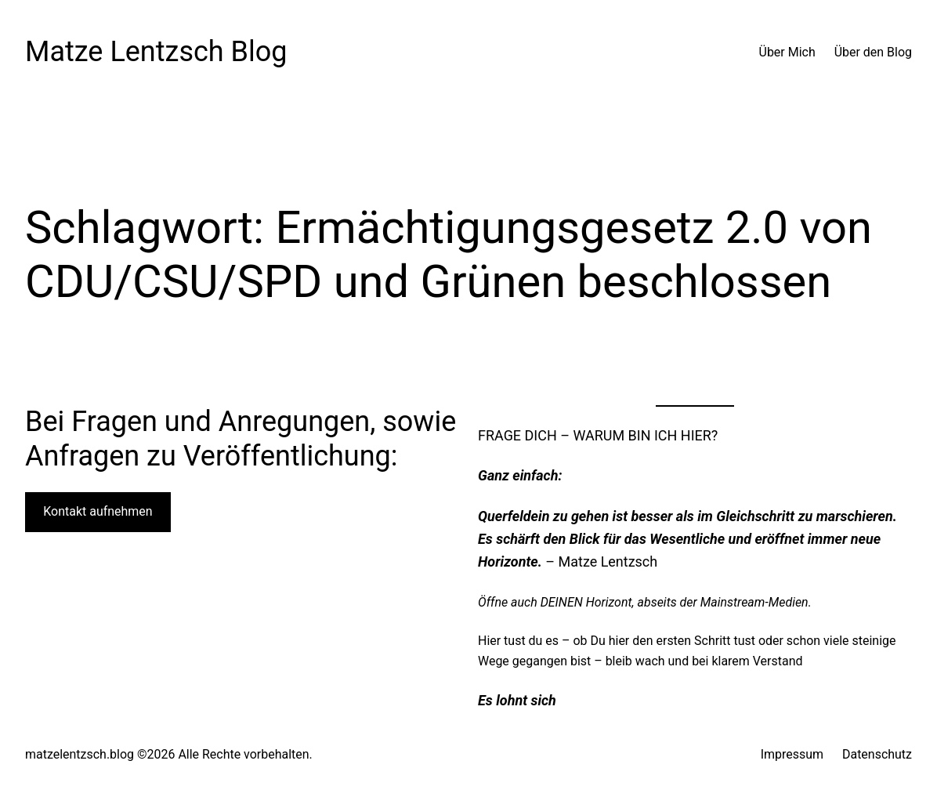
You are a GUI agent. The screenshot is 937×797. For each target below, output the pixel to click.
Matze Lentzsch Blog (156, 51)
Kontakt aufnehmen (97, 511)
